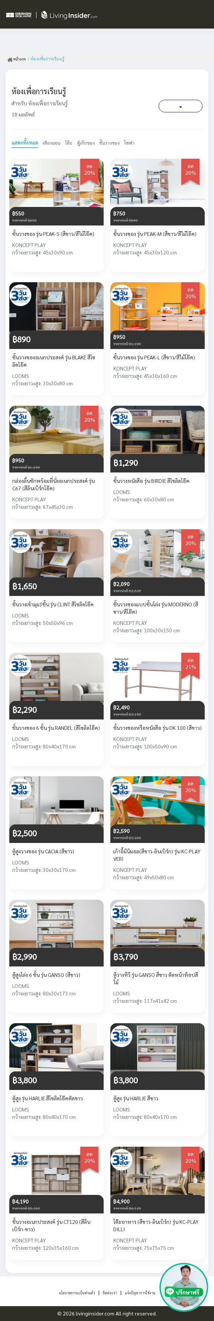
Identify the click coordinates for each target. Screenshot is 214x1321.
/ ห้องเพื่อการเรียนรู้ (49, 59)
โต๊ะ (71, 142)
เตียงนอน (53, 142)
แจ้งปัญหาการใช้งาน (151, 1292)
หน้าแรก (18, 59)
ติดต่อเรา (111, 1292)
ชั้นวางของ (115, 142)
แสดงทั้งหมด (25, 142)
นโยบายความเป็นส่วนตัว (67, 1292)
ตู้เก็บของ (90, 142)
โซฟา (137, 142)
